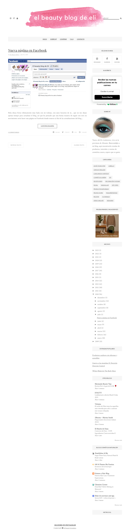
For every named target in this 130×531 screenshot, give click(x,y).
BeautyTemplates (70, 528)
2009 (97, 341)
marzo (99, 331)
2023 (97, 250)
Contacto (80, 39)
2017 (97, 270)
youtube (117, 60)
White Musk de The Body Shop (104, 371)
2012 (97, 287)
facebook (107, 60)
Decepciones (98, 181)
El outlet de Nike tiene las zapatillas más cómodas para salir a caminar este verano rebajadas (106, 408)
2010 (97, 294)
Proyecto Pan (98, 193)
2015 (97, 277)
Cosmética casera (100, 177)
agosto (99, 311)
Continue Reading (47, 126)
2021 (97, 257)
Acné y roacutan (99, 166)
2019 (97, 264)
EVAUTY (98, 393)
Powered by (107, 104)
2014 (97, 281)
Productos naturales (101, 189)
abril (99, 328)
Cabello (111, 166)
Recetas (96, 196)
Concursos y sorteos (101, 173)
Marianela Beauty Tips (103, 384)
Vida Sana (110, 200)
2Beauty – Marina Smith (104, 417)
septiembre (101, 308)
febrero (100, 334)
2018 (97, 267)
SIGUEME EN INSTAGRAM (65, 525)
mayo (99, 324)
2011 (96, 291)
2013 (97, 284)
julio (99, 314)
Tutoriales (106, 196)
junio (99, 321)
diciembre (101, 297)
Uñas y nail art (99, 200)
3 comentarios (13, 132)
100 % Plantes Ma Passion (104, 464)
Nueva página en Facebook (27, 50)
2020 (97, 260)
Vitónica (98, 404)
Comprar (63, 39)
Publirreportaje (111, 193)
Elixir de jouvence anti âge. (105, 496)
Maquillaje (105, 185)
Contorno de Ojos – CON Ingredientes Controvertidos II (105, 432)
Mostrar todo (118, 440)
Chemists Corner (101, 484)
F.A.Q (72, 39)
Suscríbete (107, 97)
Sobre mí (53, 39)
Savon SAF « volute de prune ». (105, 498)
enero (99, 338)
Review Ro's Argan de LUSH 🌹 (106, 386)
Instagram (97, 60)
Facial (96, 185)
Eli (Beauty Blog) (15, 55)
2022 (97, 254)
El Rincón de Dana (101, 429)
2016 (97, 274)
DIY (110, 177)
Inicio (45, 39)
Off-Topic (115, 185)
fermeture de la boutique (103, 467)
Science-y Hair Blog (102, 473)
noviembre (101, 301)
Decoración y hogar (112, 181)
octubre (100, 304)
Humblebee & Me (101, 453)
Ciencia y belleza (99, 169)
